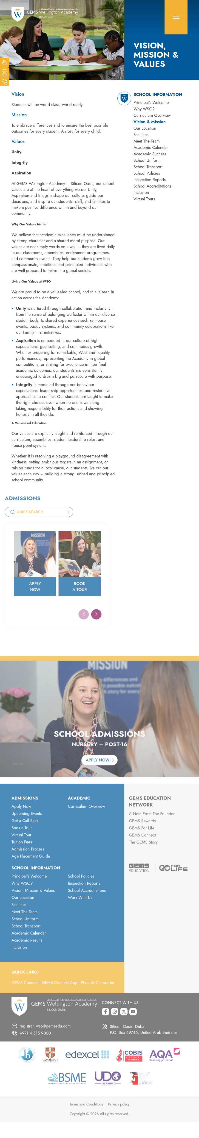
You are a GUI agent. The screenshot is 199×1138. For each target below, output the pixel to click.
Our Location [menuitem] (145, 128)
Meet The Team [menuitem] (147, 141)
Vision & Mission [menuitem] (150, 122)
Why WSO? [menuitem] (144, 109)
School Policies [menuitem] (147, 173)
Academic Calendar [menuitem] (151, 148)
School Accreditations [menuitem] (152, 186)
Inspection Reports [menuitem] (150, 180)
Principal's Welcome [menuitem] (151, 103)
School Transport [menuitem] (148, 167)
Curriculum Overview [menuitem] (152, 115)
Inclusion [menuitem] (141, 193)
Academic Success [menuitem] (150, 154)
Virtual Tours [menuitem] (144, 199)
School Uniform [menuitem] (147, 160)
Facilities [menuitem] (141, 135)
